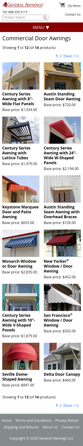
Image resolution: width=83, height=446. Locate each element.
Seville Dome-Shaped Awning (17, 376)
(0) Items (74, 6)
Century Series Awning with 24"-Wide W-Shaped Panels (60, 155)
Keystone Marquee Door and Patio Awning (20, 211)
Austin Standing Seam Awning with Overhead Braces (62, 211)
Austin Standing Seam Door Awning (62, 96)
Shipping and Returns (21, 427)
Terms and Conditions (33, 420)
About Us (50, 427)
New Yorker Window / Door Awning (58, 266)
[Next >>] (71, 56)
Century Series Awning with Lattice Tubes (16, 152)
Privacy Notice (67, 420)
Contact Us (73, 14)
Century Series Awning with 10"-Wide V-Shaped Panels (18, 323)
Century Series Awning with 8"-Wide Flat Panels (18, 98)
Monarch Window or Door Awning (19, 263)
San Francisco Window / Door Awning (58, 320)
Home (7, 420)
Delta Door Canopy (62, 374)
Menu (38, 27)
